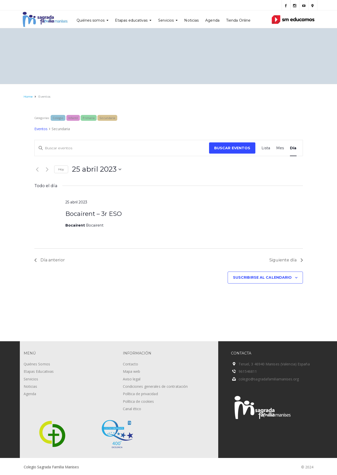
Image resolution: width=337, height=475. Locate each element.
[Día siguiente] (47, 169)
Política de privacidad (140, 393)
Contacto (130, 364)
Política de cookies (138, 401)
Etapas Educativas (39, 371)
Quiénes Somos (37, 364)
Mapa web (131, 371)
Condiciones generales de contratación (155, 386)
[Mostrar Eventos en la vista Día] (293, 148)
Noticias (191, 20)
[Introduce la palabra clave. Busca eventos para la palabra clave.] (122, 148)
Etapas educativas (131, 20)
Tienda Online (238, 20)
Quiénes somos (91, 20)
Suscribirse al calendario (262, 277)
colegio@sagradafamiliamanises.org (269, 379)
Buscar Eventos (232, 148)
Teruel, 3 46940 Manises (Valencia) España (274, 364)
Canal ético (132, 408)
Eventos (41, 128)
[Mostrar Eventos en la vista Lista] (265, 148)
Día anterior (49, 260)
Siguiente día (286, 260)
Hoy (61, 169)
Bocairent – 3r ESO (93, 213)
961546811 (248, 371)
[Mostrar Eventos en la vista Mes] (280, 148)
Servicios (166, 20)
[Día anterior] (37, 169)
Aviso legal (132, 379)
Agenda (212, 20)
